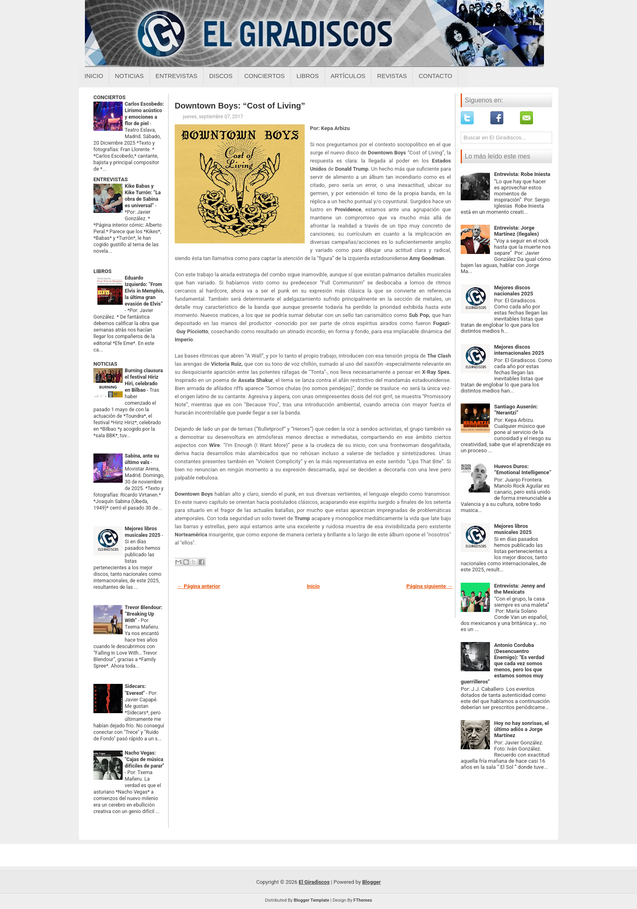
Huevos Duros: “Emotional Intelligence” (522, 469)
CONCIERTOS (109, 97)
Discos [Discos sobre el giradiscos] (221, 75)
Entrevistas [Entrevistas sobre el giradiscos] (176, 75)
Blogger (371, 882)
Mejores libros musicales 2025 (513, 529)
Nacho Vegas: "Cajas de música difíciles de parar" (144, 759)
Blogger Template (311, 900)
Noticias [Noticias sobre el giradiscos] (129, 75)
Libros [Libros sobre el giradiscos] (308, 75)
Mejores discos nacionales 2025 (513, 290)
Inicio (93, 75)
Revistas (392, 75)
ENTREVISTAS (110, 179)
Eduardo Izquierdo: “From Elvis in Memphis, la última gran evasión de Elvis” (144, 291)
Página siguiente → (429, 586)
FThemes (362, 900)
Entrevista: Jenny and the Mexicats (519, 589)
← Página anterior (198, 586)
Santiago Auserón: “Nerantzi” (516, 410)
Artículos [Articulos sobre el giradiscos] (348, 75)
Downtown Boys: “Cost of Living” (240, 106)
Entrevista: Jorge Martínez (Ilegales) (516, 231)
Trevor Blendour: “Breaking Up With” (143, 614)
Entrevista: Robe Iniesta (522, 174)
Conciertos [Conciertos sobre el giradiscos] (264, 75)
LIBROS (102, 271)
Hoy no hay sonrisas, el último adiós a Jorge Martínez (521, 729)
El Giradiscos (314, 882)
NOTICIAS (105, 364)
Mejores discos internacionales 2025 (519, 350)
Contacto (435, 75)
